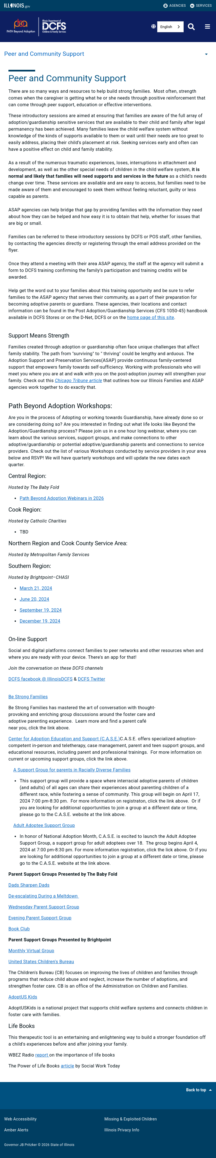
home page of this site (150, 317)
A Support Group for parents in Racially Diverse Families (71, 770)
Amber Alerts (16, 1130)
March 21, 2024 (36, 588)
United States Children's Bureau (41, 961)
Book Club (19, 929)
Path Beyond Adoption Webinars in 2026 (62, 498)
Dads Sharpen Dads (29, 885)
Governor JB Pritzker (20, 1145)
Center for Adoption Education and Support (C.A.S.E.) (64, 738)
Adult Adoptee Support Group (44, 825)
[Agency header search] (191, 26)
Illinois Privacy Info (121, 1130)
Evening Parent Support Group (39, 918)
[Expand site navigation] (207, 27)
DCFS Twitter (91, 679)
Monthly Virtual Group (31, 950)
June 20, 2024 (34, 599)
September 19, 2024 (41, 610)
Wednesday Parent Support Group (43, 907)
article (67, 1066)
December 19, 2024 (40, 621)
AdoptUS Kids (22, 997)
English (166, 27)
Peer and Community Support (44, 53)
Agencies (174, 6)
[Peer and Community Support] (205, 54)
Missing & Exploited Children (130, 1119)
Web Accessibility (20, 1119)
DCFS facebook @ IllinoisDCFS (40, 679)
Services (201, 6)
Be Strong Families (28, 696)
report (42, 1055)
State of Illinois (62, 1145)
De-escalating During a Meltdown (43, 896)
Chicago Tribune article (78, 380)
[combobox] (170, 26)
